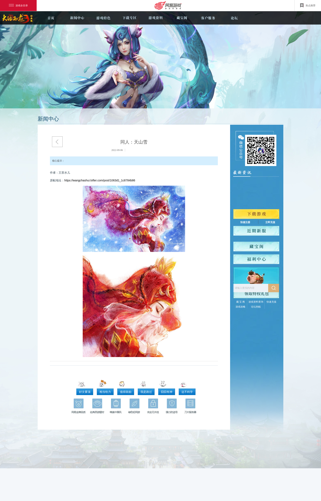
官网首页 (51, 18)
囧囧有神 (166, 391)
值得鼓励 (125, 391)
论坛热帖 (256, 306)
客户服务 (208, 18)
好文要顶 (84, 391)
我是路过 (146, 391)
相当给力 (105, 391)
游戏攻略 (240, 306)
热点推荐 (307, 5)
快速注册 (245, 222)
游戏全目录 (18, 5)
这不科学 (187, 391)
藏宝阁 (182, 18)
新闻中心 (77, 18)
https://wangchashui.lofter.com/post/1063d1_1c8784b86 (99, 180)
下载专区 (129, 18)
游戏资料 (155, 18)
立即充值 (270, 222)
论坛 (234, 18)
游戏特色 (103, 18)
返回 (57, 141)
